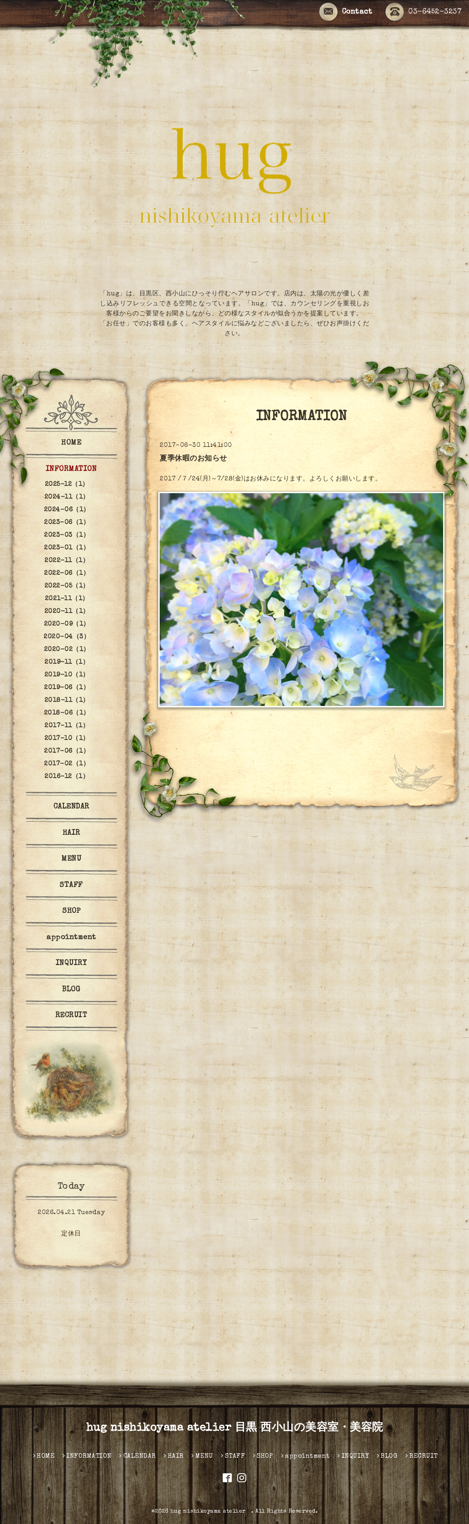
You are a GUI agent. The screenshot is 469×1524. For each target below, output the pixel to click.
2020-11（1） (66, 611)
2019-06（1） (66, 688)
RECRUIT (71, 1015)
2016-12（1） (66, 777)
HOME (71, 443)
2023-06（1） (66, 522)
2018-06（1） (67, 713)
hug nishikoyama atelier (211, 1511)
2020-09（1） (67, 624)
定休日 (71, 1234)
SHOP (71, 911)
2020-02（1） (67, 650)
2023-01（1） (66, 548)
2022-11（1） (66, 561)
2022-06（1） (66, 573)
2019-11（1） (66, 662)
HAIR (71, 833)
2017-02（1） (66, 764)
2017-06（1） (66, 751)
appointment (71, 937)
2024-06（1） (67, 510)
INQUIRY (71, 963)
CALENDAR (71, 807)
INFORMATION (71, 469)
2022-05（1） (66, 586)
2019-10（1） (66, 675)
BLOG (71, 990)
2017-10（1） (66, 738)
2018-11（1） (66, 700)
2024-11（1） (66, 497)
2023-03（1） (66, 535)
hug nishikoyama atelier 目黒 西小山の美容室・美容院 (234, 1428)
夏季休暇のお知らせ (193, 459)
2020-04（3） (67, 637)
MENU (71, 859)
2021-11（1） (67, 599)
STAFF (71, 885)
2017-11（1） (66, 726)
